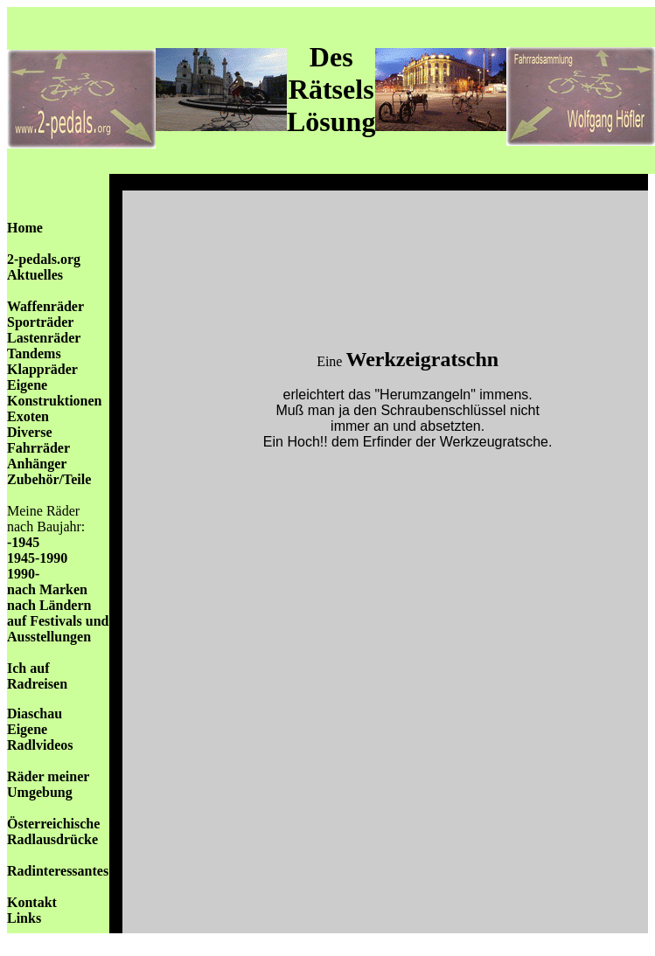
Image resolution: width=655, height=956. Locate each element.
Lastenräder (43, 337)
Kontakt (32, 902)
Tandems (34, 353)
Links (24, 918)
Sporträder (40, 322)
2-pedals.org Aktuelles (43, 267)
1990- (23, 573)
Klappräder (42, 369)
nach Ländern (49, 605)
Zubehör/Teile (49, 479)
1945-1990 (37, 558)
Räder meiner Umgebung (48, 784)
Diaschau (34, 713)
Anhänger (36, 463)
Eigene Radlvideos (40, 737)
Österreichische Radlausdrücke (53, 831)
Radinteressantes (57, 870)
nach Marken (47, 589)
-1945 (23, 542)
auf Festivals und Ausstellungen (57, 628)
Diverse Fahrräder (38, 440)
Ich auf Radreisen (37, 676)
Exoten (28, 416)
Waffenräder (45, 306)
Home (25, 227)
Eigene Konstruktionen (54, 393)
